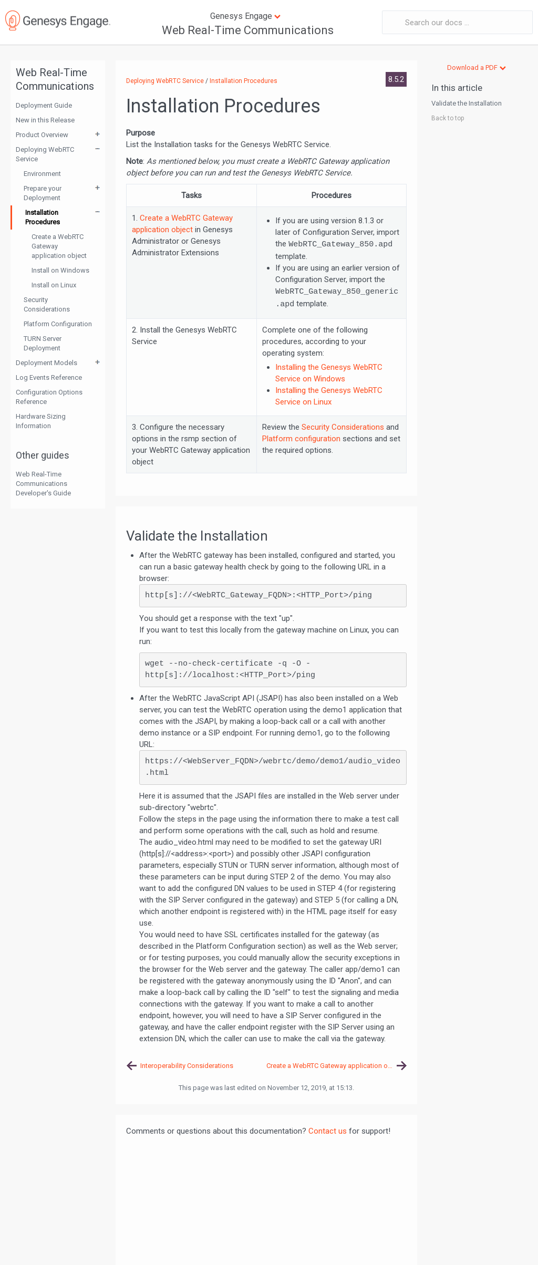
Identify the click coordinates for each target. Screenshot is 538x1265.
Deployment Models (46, 363)
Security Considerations (47, 304)
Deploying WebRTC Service (45, 154)
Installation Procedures (42, 217)
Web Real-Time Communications (248, 30)
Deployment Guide (44, 105)
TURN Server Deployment (42, 343)
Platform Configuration (58, 324)
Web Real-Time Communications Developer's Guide (43, 483)
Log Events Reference (49, 377)
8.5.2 (396, 79)
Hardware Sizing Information (41, 421)
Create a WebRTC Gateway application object (59, 246)
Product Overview (42, 135)
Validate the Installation (466, 103)
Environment (42, 174)
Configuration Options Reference (49, 397)
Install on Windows (60, 270)
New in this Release (45, 120)
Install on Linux (54, 285)
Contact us (327, 1131)
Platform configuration (301, 438)
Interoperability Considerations (186, 1066)
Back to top (447, 118)
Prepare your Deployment (42, 193)
